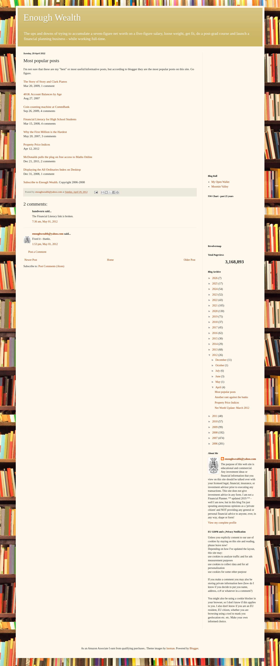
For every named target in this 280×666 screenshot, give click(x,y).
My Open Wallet (220, 181)
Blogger (194, 648)
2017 (215, 327)
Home (110, 259)
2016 (215, 333)
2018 (215, 322)
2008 (215, 432)
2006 (215, 443)
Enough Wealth (52, 17)
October (220, 365)
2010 (215, 421)
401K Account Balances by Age (43, 94)
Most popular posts (225, 392)
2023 (215, 294)
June (218, 376)
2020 (215, 311)
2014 (215, 344)
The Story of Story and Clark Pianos (45, 81)
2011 (215, 416)
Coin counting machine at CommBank (47, 106)
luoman (170, 648)
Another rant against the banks (231, 397)
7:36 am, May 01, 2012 (45, 221)
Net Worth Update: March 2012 (232, 407)
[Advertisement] (232, 110)
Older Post (189, 259)
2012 (215, 355)
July (218, 370)
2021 (215, 305)
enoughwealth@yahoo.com (47, 233)
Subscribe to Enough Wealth (41, 182)
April (218, 387)
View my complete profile (222, 522)
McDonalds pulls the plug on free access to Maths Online (58, 157)
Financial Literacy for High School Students (50, 119)
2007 (215, 438)
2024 (215, 289)
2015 (215, 338)
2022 (215, 300)
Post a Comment (37, 251)
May (218, 381)
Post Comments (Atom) (51, 266)
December (221, 359)
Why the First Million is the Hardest (45, 131)
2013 (215, 349)
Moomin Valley (219, 186)
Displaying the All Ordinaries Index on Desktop (52, 169)
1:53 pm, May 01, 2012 (45, 244)
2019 (215, 316)
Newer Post (30, 259)
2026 (215, 278)
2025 (215, 283)
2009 (215, 427)
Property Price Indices (37, 144)
